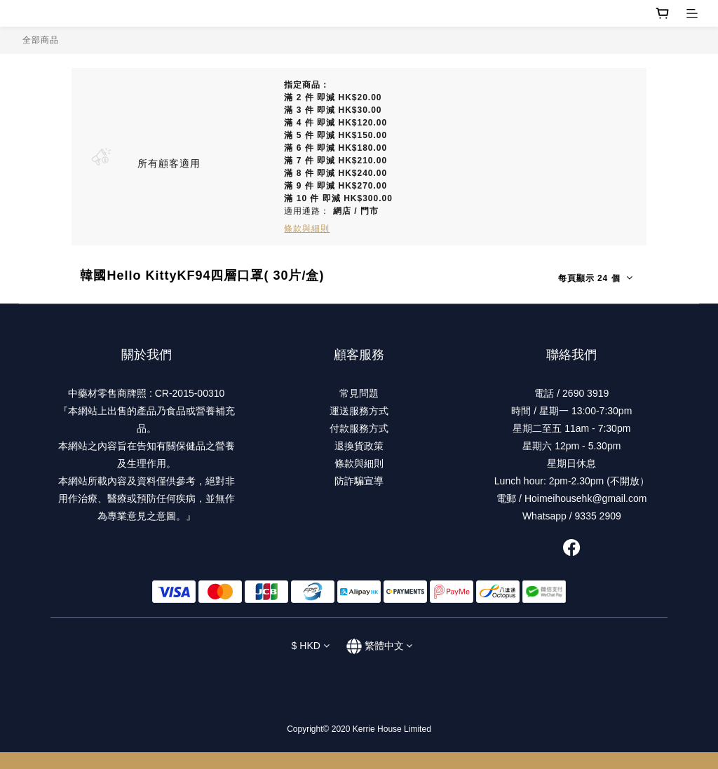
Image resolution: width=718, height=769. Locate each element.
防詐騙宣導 (359, 480)
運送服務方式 (359, 410)
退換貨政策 (359, 445)
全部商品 (40, 40)
